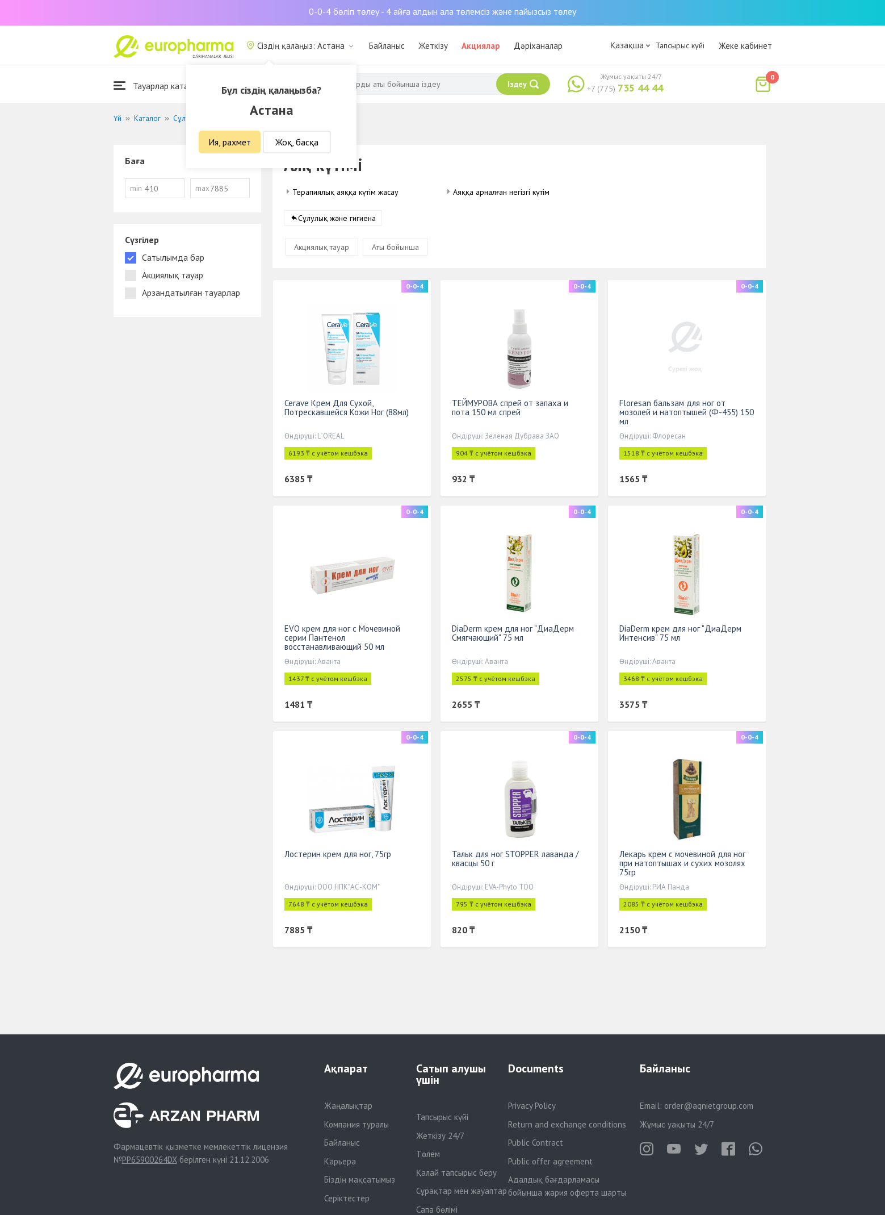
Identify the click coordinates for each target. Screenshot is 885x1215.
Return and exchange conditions (567, 1124)
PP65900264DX (149, 1159)
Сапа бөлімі (437, 1209)
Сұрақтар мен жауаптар (461, 1190)
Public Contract (535, 1142)
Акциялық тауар (321, 247)
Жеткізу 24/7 (440, 1135)
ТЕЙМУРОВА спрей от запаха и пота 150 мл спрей (510, 407)
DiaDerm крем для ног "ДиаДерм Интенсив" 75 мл (680, 633)
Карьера (340, 1161)
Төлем (428, 1154)
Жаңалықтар (348, 1105)
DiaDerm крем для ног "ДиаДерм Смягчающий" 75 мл (513, 633)
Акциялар (481, 45)
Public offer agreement (550, 1161)
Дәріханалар (538, 45)
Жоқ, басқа (296, 142)
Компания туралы (356, 1124)
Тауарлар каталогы (160, 85)
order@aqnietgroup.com (708, 1105)
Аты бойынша (395, 247)
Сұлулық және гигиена (337, 218)
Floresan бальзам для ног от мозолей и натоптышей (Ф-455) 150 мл (686, 412)
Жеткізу (433, 45)
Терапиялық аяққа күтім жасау (345, 192)
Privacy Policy (532, 1105)
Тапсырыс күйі (680, 45)
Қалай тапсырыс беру (456, 1172)
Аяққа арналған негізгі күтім (501, 192)
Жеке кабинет (745, 45)
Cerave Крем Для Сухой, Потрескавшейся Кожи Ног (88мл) (346, 407)
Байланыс (387, 45)
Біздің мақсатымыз (359, 1179)
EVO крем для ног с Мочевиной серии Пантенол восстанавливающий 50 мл (342, 637)
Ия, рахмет (229, 142)
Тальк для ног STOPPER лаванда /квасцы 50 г (515, 859)
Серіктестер (347, 1198)
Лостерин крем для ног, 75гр (337, 854)
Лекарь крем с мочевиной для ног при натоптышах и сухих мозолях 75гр (682, 863)
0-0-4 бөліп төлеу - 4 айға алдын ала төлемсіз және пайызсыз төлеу (442, 11)
